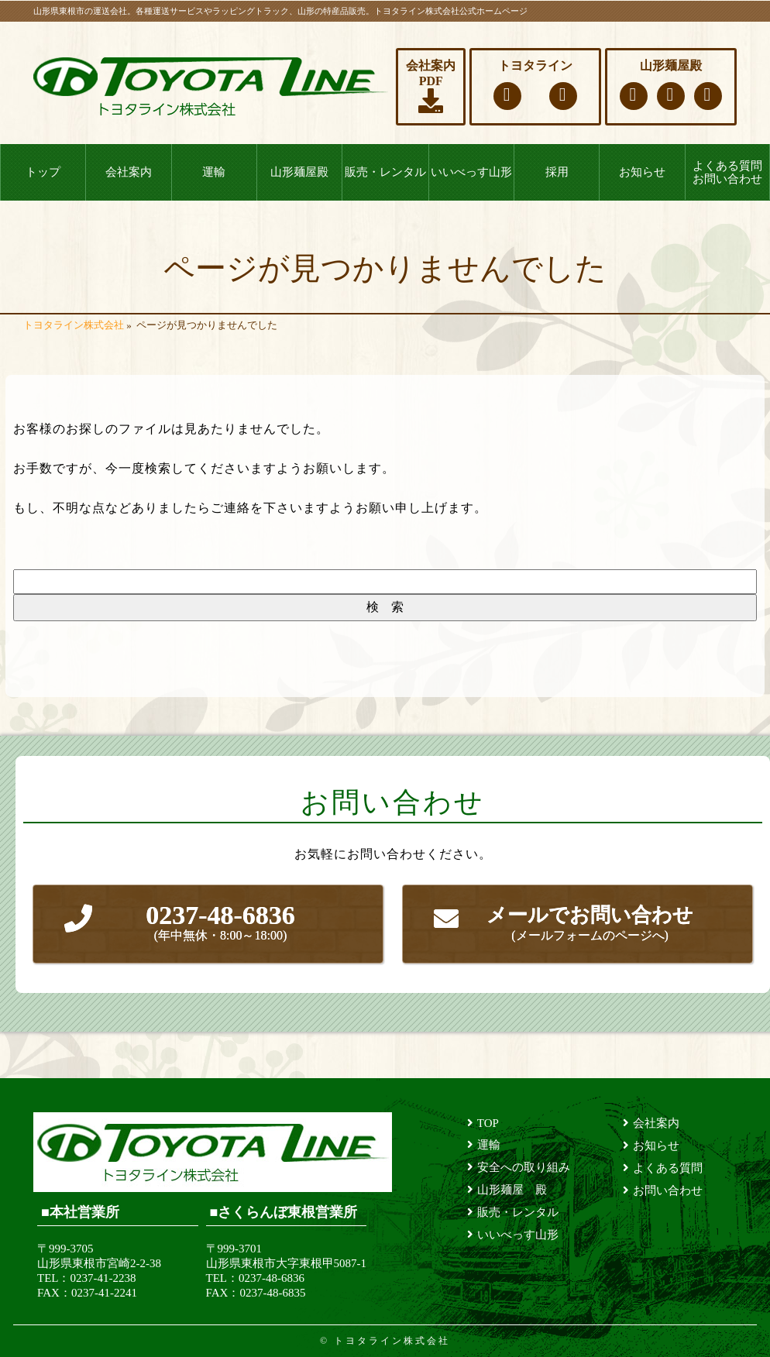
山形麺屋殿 (299, 172)
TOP (488, 1123)
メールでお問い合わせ (589, 925)
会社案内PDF (430, 86)
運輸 (213, 172)
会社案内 (128, 172)
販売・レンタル (385, 172)
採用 (557, 172)
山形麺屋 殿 (512, 1190)
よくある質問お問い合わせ (727, 172)
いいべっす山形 (471, 172)
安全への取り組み (523, 1167)
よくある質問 (668, 1168)
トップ (43, 172)
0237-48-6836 (220, 923)
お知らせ (642, 172)
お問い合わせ (668, 1190)
